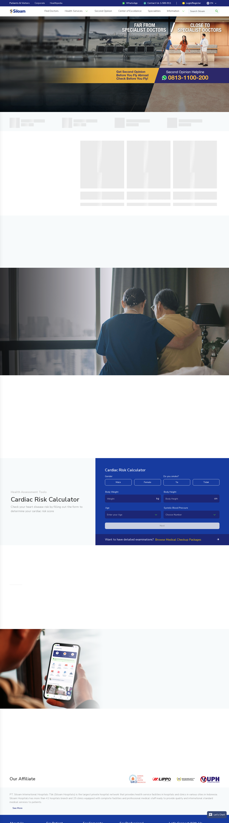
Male (118, 482)
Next (162, 525)
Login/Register (191, 3)
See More (17, 808)
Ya (177, 482)
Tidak (206, 482)
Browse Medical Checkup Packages (178, 539)
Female (147, 482)
